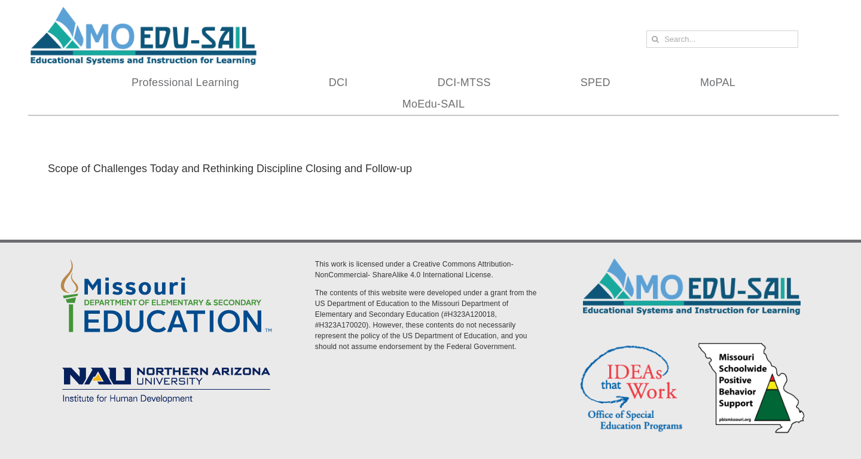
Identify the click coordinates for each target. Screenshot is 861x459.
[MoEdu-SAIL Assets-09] (166, 363)
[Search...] (722, 39)
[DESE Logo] (166, 257)
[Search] (655, 39)
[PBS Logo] (751, 345)
